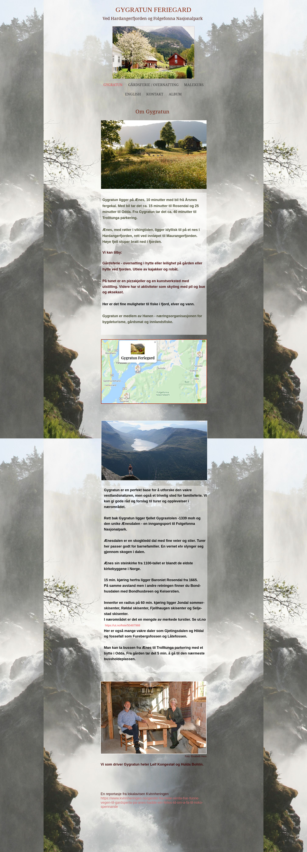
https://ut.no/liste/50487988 (122, 625)
